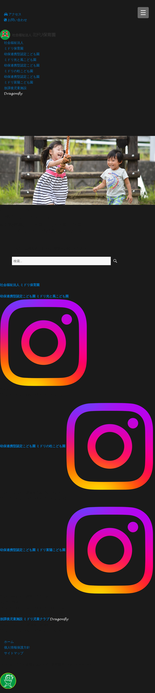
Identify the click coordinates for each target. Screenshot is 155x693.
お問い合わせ (15, 20)
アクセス (12, 14)
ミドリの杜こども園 (32, 446)
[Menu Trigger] (143, 12)
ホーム (9, 642)
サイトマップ (13, 653)
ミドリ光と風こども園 (34, 296)
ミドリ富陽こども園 (32, 549)
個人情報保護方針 (17, 647)
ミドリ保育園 (20, 285)
